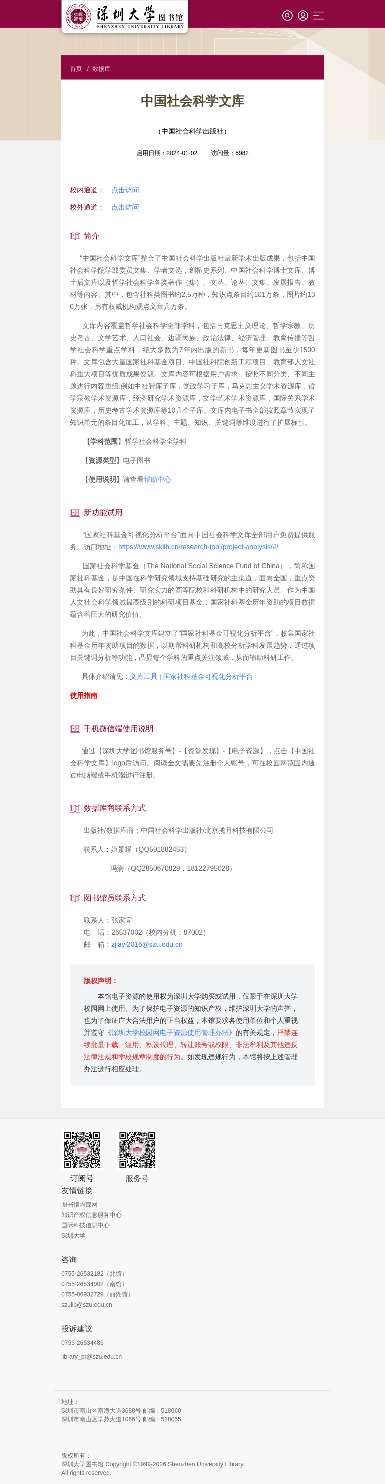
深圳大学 (73, 1235)
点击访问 (125, 190)
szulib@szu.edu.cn (86, 1304)
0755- (69, 1294)
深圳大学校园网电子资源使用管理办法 (170, 1032)
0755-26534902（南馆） (94, 1283)
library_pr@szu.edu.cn (91, 1356)
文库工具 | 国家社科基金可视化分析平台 (191, 676)
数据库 (101, 68)
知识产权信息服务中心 (91, 1214)
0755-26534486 (82, 1342)
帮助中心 (157, 479)
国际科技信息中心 (85, 1225)
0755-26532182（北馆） (94, 1273)
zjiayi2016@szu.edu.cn (147, 944)
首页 (76, 68)
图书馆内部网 (79, 1204)
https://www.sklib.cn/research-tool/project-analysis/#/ (198, 547)
